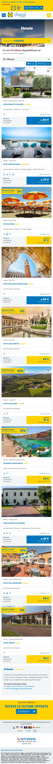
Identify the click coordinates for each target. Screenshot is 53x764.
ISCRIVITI (26, 711)
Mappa (31, 64)
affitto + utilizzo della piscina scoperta (14, 468)
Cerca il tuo (26, 40)
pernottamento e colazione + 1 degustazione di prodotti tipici (22, 528)
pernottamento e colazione (11, 289)
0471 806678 (28, 739)
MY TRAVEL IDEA (33, 8)
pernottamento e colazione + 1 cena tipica (16, 109)
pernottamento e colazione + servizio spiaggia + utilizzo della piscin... (24, 169)
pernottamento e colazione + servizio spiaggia (17, 229)
